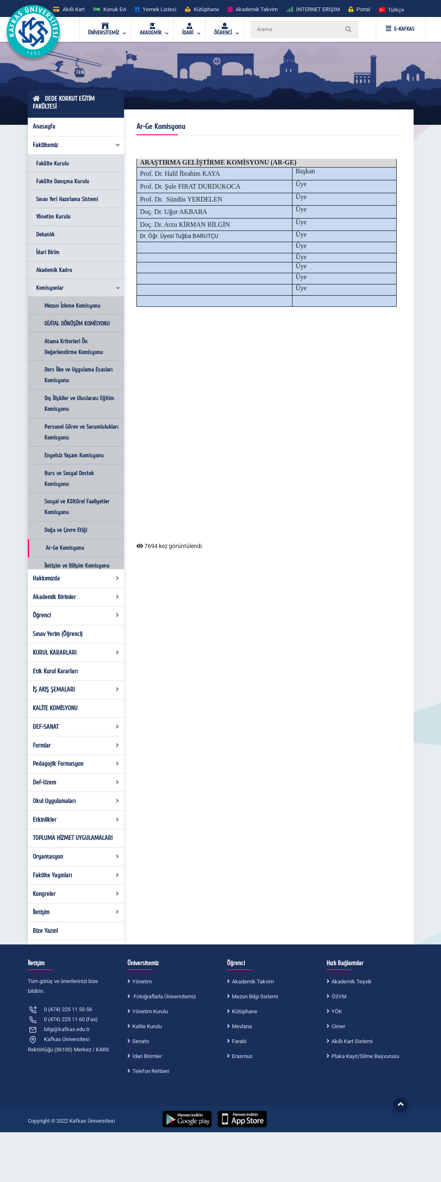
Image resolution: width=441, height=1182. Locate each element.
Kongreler (76, 894)
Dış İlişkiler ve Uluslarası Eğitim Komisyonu (79, 404)
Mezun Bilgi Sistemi (255, 996)
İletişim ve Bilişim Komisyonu (77, 565)
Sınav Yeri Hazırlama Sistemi (67, 199)
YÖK (336, 1011)
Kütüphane (244, 1011)
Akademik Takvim (253, 981)
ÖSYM (338, 996)
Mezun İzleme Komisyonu (72, 305)
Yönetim (142, 981)
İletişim (76, 912)
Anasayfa (44, 126)
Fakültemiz (76, 145)
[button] (391, 9)
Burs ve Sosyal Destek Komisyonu (69, 479)
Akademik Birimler (76, 597)
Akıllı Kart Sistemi (352, 1041)
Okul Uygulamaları (76, 801)
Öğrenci (76, 615)
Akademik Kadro (54, 270)
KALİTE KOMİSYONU (55, 708)
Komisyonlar (78, 287)
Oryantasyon (76, 856)
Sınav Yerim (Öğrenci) (58, 634)
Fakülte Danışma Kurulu (62, 181)
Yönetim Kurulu (53, 216)
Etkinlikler (76, 819)
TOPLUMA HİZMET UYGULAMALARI (72, 838)
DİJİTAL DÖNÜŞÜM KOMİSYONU (77, 323)
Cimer (338, 1026)
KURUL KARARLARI (76, 652)
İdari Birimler (147, 1056)
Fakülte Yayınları (76, 875)
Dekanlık (45, 234)
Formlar (76, 745)
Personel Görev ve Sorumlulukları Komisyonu (81, 432)
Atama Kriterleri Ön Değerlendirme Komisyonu (73, 347)
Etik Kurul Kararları (55, 671)
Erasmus (242, 1056)
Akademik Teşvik (351, 981)
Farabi (239, 1041)
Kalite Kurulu (147, 1026)
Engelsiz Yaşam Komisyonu (74, 455)
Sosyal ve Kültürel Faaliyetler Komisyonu (77, 507)
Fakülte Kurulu (52, 163)
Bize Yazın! (45, 930)
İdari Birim (47, 252)
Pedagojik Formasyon (76, 763)
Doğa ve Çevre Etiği (65, 530)
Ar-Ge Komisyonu (65, 547)
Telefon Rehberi (150, 1071)
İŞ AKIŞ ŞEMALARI (76, 689)
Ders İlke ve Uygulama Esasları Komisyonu (78, 375)
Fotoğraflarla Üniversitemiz (164, 996)
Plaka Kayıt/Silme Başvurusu (365, 1056)
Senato (140, 1041)
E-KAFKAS (400, 29)
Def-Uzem (76, 782)
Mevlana (242, 1026)
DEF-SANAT (76, 727)
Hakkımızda (76, 578)
